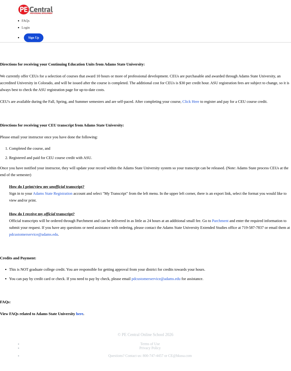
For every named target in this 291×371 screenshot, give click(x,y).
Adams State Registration (53, 193)
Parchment (220, 221)
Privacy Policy (150, 348)
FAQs (26, 21)
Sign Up (33, 37)
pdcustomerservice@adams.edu (33, 234)
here (79, 314)
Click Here (190, 101)
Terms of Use (150, 344)
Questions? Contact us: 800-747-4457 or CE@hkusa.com (150, 356)
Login (26, 27)
